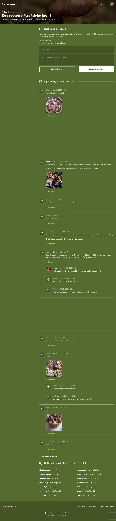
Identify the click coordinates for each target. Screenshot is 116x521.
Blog (112, 506)
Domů (77, 506)
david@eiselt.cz (64, 515)
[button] (107, 4)
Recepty (100, 506)
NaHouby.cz (8, 4)
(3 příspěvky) (89, 479)
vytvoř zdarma (60, 43)
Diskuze (106, 506)
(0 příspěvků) (49, 470)
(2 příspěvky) (88, 470)
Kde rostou (84, 506)
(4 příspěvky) (49, 487)
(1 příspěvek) (49, 479)
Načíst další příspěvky (49, 457)
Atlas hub (92, 506)
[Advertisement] (19, 60)
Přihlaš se (42, 43)
